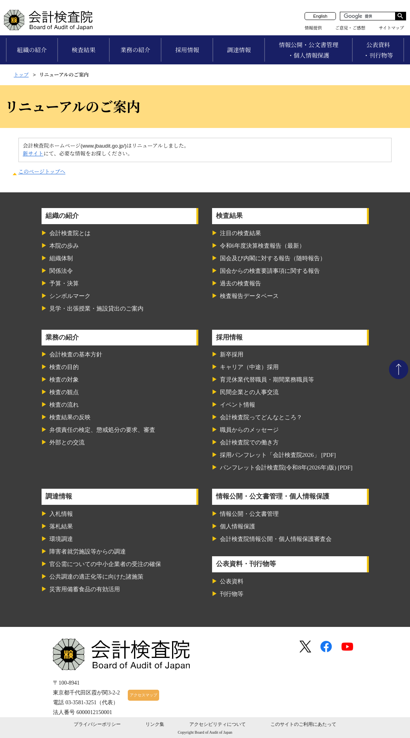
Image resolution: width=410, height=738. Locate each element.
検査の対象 (64, 379)
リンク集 (154, 724)
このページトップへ (41, 172)
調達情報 (239, 50)
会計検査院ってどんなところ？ (261, 417)
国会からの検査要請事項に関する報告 (270, 271)
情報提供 (313, 28)
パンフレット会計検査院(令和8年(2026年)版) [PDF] (286, 467)
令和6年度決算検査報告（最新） (262, 246)
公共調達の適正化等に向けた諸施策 (96, 577)
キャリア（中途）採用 (249, 367)
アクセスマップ (143, 695)
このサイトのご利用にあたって (303, 724)
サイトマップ (391, 28)
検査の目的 (64, 367)
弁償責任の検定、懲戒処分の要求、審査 (102, 430)
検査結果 (84, 50)
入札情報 (61, 514)
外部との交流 (67, 442)
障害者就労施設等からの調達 (87, 551)
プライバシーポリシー (97, 724)
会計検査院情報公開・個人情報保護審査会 (276, 539)
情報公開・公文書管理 (249, 514)
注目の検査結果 (240, 233)
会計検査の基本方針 (75, 354)
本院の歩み (64, 246)
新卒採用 (231, 354)
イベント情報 (237, 405)
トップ (21, 75)
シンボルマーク (70, 296)
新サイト (33, 154)
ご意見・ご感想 (350, 28)
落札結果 (61, 526)
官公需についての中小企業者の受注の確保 (105, 564)
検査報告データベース (249, 296)
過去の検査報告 (240, 283)
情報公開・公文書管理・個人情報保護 (308, 50)
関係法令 (61, 271)
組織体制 (61, 258)
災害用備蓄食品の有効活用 (84, 589)
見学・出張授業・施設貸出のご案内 (96, 308)
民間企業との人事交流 (249, 392)
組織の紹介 (32, 50)
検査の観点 (64, 392)
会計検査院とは (70, 233)
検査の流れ (64, 405)
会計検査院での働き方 (249, 442)
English (320, 16)
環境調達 (61, 539)
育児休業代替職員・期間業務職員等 (267, 379)
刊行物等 (231, 594)
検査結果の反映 (70, 417)
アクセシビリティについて (217, 724)
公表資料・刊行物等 (378, 50)
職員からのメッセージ (249, 430)
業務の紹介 (135, 50)
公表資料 (231, 581)
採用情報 (187, 50)
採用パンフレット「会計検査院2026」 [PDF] (278, 455)
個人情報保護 (237, 526)
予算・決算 (64, 283)
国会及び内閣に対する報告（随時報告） (273, 258)
